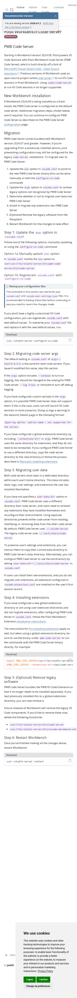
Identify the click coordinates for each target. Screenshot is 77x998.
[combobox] (12, 9)
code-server (44, 78)
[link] (45, 971)
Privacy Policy (45, 971)
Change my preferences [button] (38, 986)
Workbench (10, 36)
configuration (12, 124)
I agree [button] (29, 979)
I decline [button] (43, 979)
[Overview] (13, 955)
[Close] (55, 15)
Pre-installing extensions (44, 628)
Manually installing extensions (38, 461)
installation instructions (31, 621)
